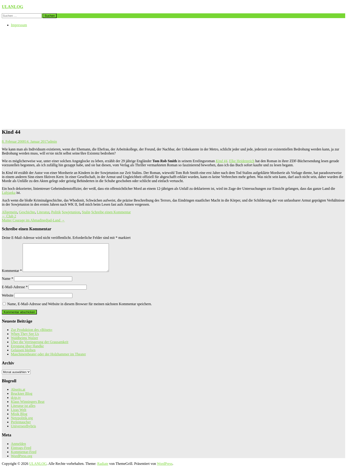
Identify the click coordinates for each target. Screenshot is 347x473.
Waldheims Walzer (24, 343)
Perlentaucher (21, 427)
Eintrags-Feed (21, 453)
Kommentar (12, 276)
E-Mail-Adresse (15, 292)
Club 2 (9, 216)
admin (52, 141)
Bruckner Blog (21, 399)
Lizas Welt (18, 415)
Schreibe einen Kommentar (111, 212)
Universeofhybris (23, 431)
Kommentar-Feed (23, 457)
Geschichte (27, 212)
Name (7, 284)
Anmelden (18, 449)
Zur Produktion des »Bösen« (32, 335)
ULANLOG (12, 6)
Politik (56, 212)
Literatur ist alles (23, 411)
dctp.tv (16, 403)
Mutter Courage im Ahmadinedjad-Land (33, 220)
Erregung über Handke (27, 351)
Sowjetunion (71, 212)
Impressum (19, 25)
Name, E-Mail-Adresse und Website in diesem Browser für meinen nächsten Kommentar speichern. (79, 309)
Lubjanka (8, 193)
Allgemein (9, 212)
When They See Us (25, 339)
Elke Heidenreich (241, 161)
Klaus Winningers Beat (27, 407)
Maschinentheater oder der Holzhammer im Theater (48, 359)
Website (7, 301)
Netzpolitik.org (22, 423)
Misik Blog (19, 419)
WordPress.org (21, 461)
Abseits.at (18, 395)
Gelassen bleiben (23, 355)
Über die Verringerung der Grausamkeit (39, 347)
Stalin (86, 212)
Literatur (43, 212)
